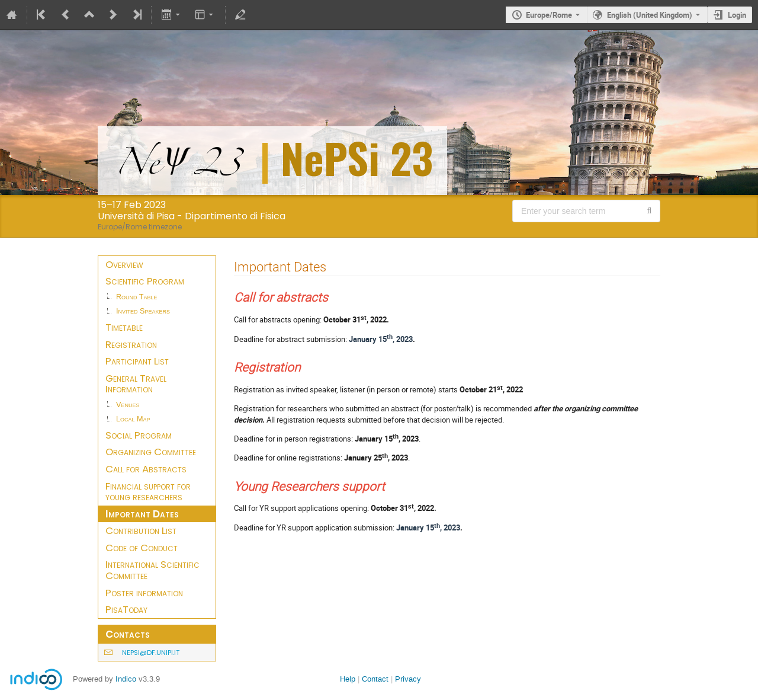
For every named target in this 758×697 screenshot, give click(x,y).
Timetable (124, 327)
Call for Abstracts (146, 469)
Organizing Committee (150, 452)
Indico (125, 679)
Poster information (144, 593)
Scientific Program (144, 281)
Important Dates (142, 514)
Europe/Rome (549, 14)
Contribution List (140, 530)
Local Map (133, 419)
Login (737, 14)
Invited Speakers (143, 311)
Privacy (408, 679)
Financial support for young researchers (148, 491)
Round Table (137, 297)
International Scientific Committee (152, 570)
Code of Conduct (141, 548)
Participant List (137, 361)
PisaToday (126, 609)
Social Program (138, 435)
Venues (127, 405)
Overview (124, 264)
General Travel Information (135, 384)
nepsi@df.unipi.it (150, 652)
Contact (375, 679)
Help (347, 679)
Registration (131, 344)
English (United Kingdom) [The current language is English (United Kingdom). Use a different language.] (649, 14)
